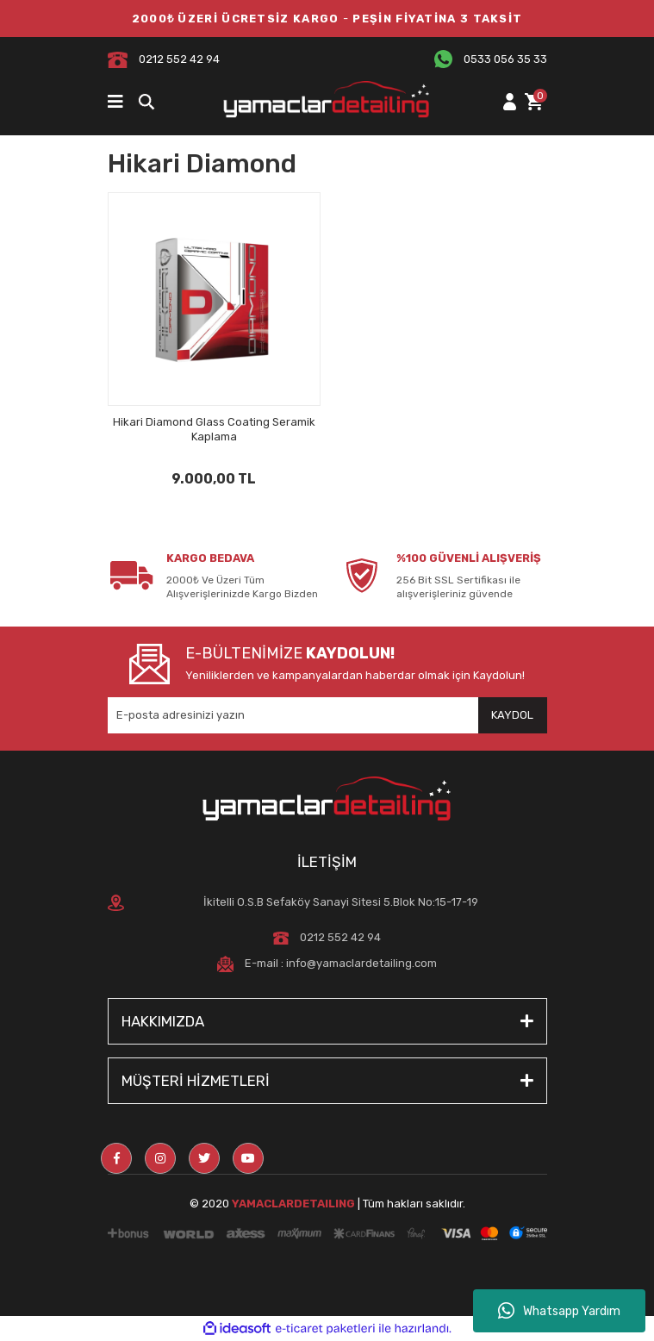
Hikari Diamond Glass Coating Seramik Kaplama (214, 429)
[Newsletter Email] (327, 715)
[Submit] (512, 715)
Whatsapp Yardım (559, 1310)
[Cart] (533, 101)
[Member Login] (509, 101)
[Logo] (327, 101)
